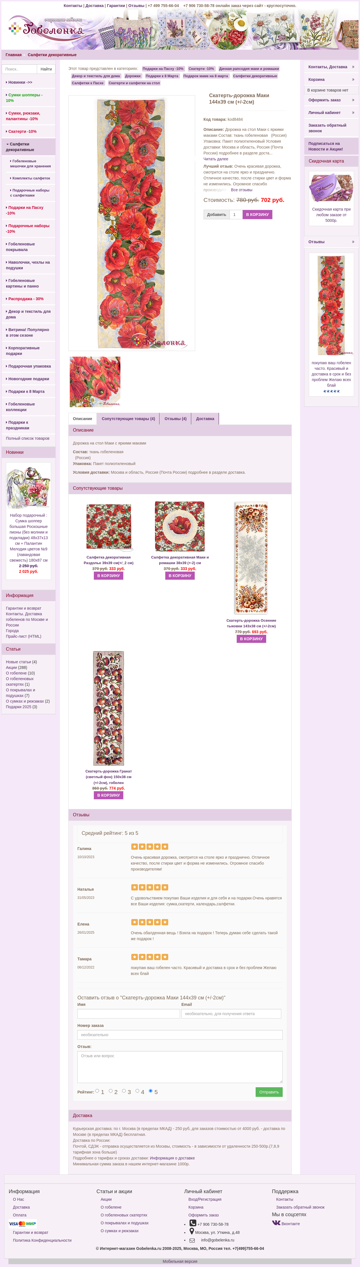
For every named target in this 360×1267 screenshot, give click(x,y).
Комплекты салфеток (30, 178)
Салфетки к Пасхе (88, 83)
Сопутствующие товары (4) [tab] (128, 418)
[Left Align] (134, 847)
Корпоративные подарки (23, 351)
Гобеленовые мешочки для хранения (30, 163)
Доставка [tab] (205, 418)
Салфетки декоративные (52, 55)
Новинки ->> (19, 82)
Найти (46, 69)
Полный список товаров (28, 438)
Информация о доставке (172, 1158)
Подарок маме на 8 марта (205, 76)
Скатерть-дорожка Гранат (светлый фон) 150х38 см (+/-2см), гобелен (109, 777)
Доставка (95, 5)
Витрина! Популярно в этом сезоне (27, 332)
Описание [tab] (82, 418)
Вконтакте (286, 1224)
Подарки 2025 (18, 707)
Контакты (73, 5)
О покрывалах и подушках (124, 1223)
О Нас (18, 1199)
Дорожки (133, 76)
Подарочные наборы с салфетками (30, 192)
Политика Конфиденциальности (42, 1240)
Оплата (19, 1215)
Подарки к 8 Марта (25, 391)
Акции (11, 667)
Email (186, 1004)
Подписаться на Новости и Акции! (326, 146)
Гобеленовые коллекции (20, 407)
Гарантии (116, 5)
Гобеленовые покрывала (20, 247)
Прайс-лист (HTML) (23, 636)
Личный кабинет (331, 112)
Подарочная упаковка (28, 366)
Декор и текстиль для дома (28, 314)
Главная (14, 55)
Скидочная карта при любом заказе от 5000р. (331, 215)
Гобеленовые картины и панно (22, 283)
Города (12, 630)
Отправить (269, 1092)
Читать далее (216, 159)
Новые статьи (18, 662)
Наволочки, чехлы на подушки (28, 265)
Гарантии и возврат (23, 608)
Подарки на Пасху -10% (163, 69)
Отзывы (136, 5)
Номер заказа (90, 1025)
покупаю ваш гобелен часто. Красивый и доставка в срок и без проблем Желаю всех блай (331, 374)
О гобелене (16, 673)
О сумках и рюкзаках (25, 701)
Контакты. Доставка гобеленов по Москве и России (27, 619)
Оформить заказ (331, 100)
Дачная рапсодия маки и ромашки (249, 69)
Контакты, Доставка (331, 67)
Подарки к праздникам (17, 425)
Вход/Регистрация (204, 1199)
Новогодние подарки (27, 379)
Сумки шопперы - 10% (24, 98)
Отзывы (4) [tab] (175, 418)
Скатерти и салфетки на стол (134, 83)
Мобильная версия (180, 1261)
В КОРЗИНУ (257, 214)
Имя (81, 1004)
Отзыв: (84, 1046)
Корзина (331, 79)
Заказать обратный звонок (327, 128)
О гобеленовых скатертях (124, 1215)
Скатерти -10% (201, 69)
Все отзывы (241, 190)
